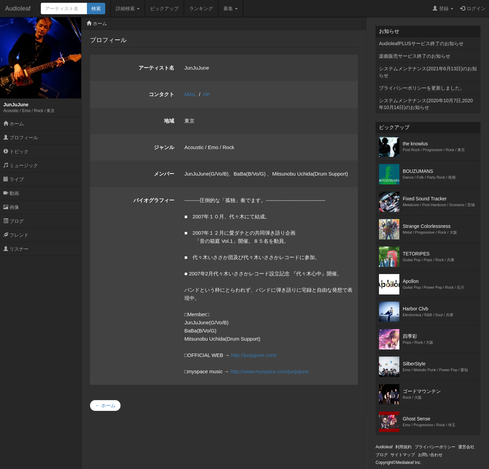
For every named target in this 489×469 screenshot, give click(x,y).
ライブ (13, 179)
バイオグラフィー (153, 200)
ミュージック (20, 165)
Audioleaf (18, 8)
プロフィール (20, 137)
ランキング (201, 8)
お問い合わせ (430, 454)
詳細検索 (128, 8)
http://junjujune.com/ (254, 355)
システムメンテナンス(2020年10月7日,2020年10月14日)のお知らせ (426, 104)
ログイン (473, 8)
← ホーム (105, 405)
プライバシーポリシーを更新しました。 (422, 88)
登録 (443, 8)
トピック (16, 151)
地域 (169, 121)
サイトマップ (403, 454)
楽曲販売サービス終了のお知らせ (414, 56)
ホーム (13, 123)
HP (206, 94)
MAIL (190, 94)
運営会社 (466, 447)
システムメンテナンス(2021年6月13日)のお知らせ (428, 72)
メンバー (164, 174)
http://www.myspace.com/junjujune (270, 371)
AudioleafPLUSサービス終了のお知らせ (421, 43)
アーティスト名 (156, 68)
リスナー (16, 249)
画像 (11, 207)
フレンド (16, 235)
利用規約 (403, 447)
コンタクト (161, 94)
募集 (230, 8)
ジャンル (164, 147)
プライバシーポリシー (435, 447)
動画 (11, 193)
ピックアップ (164, 8)
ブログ (13, 221)
